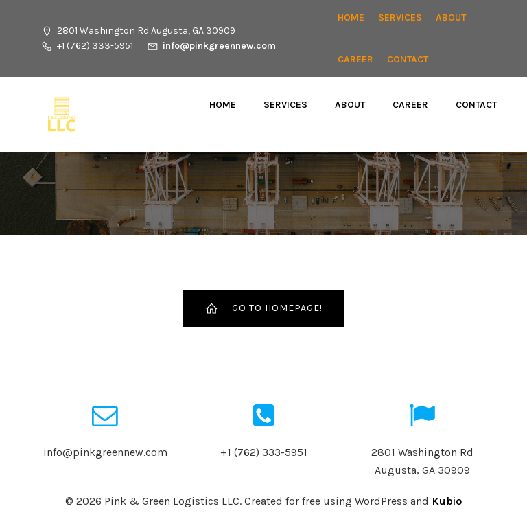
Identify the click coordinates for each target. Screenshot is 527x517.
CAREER (355, 59)
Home (351, 17)
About (451, 17)
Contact (407, 59)
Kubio (447, 500)
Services (400, 17)
